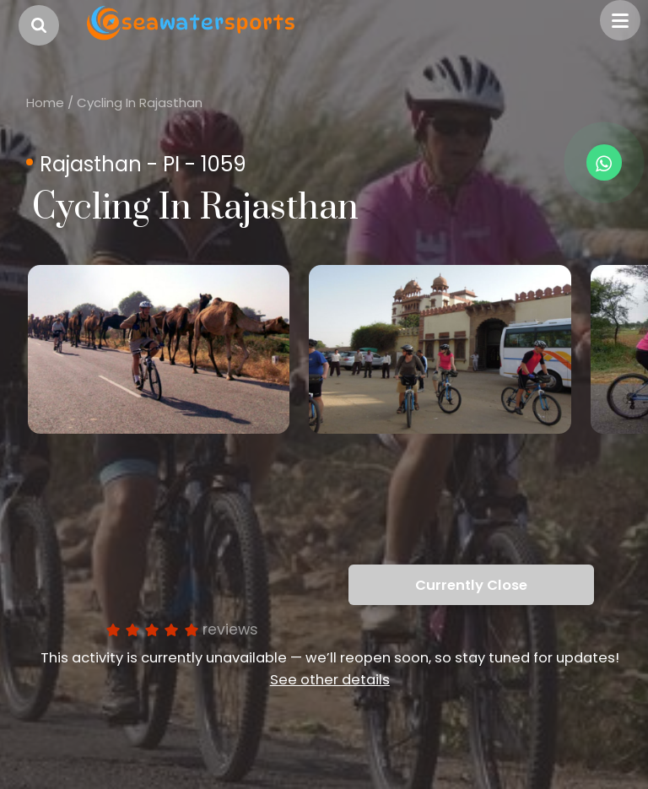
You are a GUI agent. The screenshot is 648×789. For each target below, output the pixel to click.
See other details (330, 679)
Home (45, 102)
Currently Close (471, 585)
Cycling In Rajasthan (139, 102)
